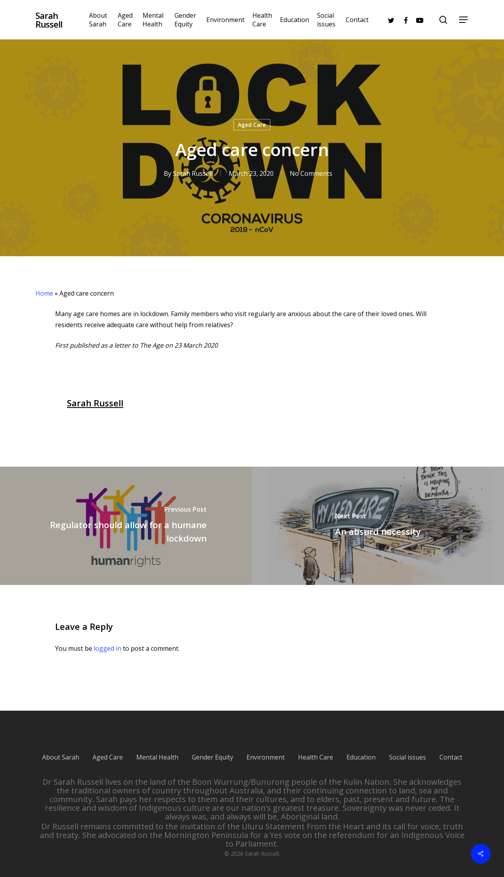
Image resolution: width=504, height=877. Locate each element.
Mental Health (157, 748)
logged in (107, 648)
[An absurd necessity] (378, 526)
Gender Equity (212, 748)
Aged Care (252, 124)
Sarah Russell (48, 19)
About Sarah (60, 748)
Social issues (407, 748)
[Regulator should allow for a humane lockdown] (126, 526)
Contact (450, 748)
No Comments (311, 173)
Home (44, 293)
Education (361, 748)
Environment (265, 748)
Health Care (315, 748)
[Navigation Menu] (464, 20)
